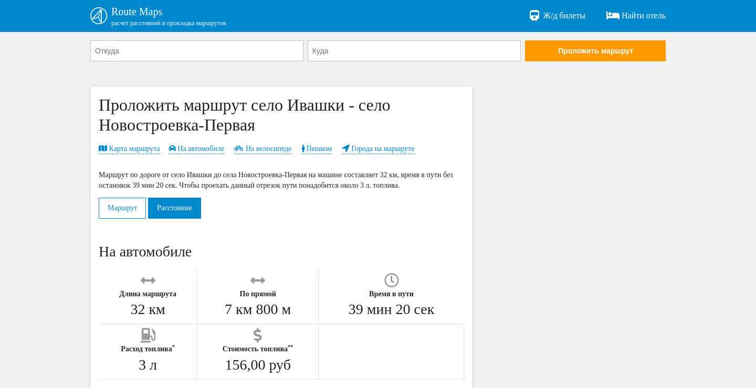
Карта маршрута (129, 149)
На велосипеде (262, 149)
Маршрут (122, 208)
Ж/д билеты (556, 15)
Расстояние (174, 208)
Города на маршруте (378, 149)
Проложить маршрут (595, 51)
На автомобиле (196, 149)
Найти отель (636, 15)
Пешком (317, 149)
